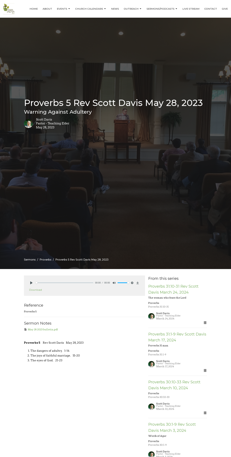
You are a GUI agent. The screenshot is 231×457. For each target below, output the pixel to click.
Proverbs (45, 259)
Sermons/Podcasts (162, 8)
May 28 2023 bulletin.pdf (41, 329)
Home (34, 8)
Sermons (30, 259)
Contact (210, 8)
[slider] (65, 282)
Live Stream (190, 8)
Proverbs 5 (32, 342)
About (47, 8)
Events (63, 8)
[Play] (31, 282)
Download (35, 289)
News (115, 8)
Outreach (133, 8)
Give (225, 8)
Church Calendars (90, 8)
